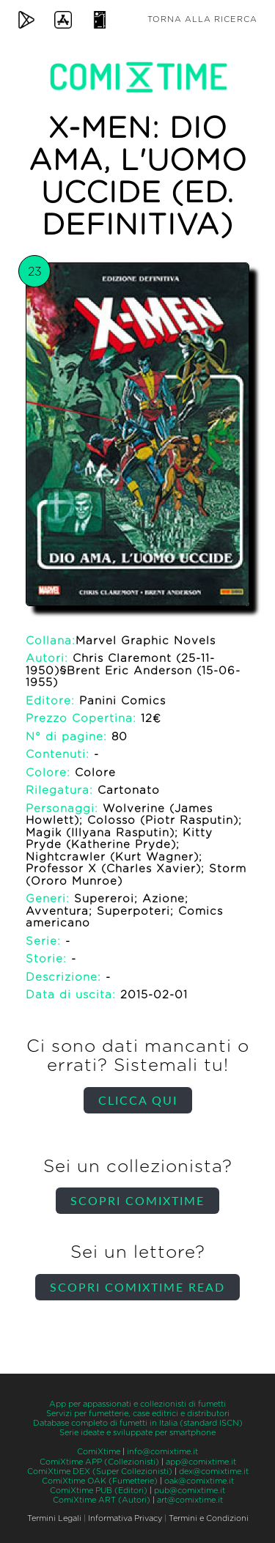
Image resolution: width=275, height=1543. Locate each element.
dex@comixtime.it (214, 1471)
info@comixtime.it (162, 1452)
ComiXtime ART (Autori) (101, 1500)
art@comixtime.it (190, 1500)
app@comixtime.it (201, 1462)
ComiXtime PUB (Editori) (98, 1491)
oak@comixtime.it (199, 1481)
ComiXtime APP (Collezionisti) (99, 1462)
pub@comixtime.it (189, 1491)
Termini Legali (54, 1518)
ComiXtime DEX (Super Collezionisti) (99, 1471)
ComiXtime (98, 1452)
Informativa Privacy (125, 1518)
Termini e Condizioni (209, 1518)
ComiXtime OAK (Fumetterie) (100, 1481)
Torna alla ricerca (202, 19)
